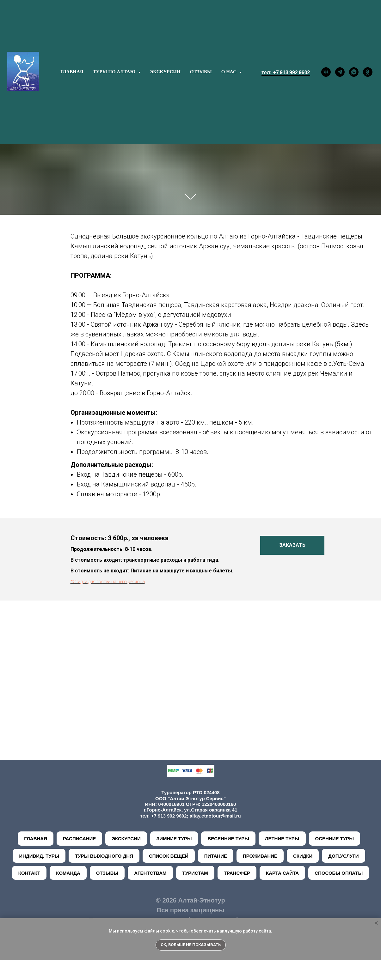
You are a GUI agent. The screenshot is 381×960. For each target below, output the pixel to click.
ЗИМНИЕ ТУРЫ (174, 838)
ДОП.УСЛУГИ (343, 856)
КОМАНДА (68, 873)
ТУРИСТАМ (195, 873)
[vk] (326, 72)
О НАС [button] (229, 71)
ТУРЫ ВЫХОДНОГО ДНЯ (104, 856)
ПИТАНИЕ (215, 856)
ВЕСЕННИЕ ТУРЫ (228, 838)
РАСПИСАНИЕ (79, 838)
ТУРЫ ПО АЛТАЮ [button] (115, 71)
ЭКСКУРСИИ (165, 71)
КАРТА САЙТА (282, 873)
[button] (292, 545)
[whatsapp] (354, 72)
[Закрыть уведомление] (376, 923)
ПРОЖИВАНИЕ (260, 856)
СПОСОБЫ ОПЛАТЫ (339, 873)
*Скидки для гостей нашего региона (108, 581)
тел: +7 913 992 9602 (285, 72)
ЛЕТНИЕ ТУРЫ (282, 838)
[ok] (367, 72)
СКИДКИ (302, 856)
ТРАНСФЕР (237, 873)
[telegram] (340, 72)
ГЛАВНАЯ (71, 71)
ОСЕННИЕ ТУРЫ (334, 838)
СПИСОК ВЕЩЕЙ (168, 856)
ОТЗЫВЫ (201, 71)
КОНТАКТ (29, 873)
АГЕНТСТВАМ (150, 873)
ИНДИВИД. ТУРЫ (39, 856)
